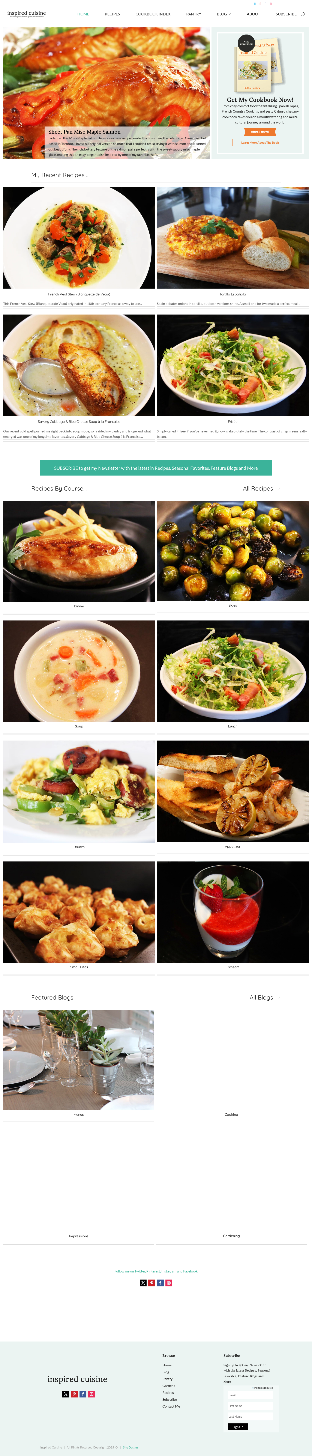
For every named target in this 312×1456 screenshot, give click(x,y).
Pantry (193, 15)
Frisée (232, 421)
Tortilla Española (232, 294)
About (253, 15)
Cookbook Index (153, 15)
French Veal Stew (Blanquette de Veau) (79, 294)
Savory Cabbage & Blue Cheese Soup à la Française (79, 421)
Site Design (130, 1447)
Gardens (168, 1386)
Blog (222, 15)
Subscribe (286, 15)
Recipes (112, 15)
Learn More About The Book (260, 142)
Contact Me (171, 1406)
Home (83, 15)
